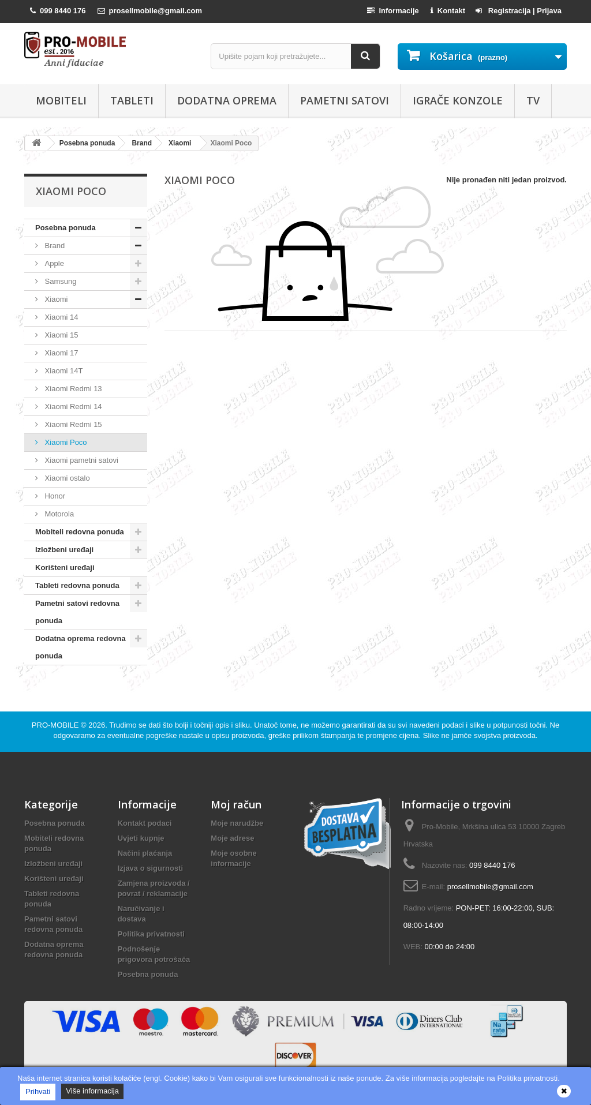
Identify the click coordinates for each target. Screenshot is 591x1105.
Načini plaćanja (145, 853)
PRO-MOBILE (56, 725)
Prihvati (37, 1091)
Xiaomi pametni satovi (80, 460)
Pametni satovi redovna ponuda (77, 612)
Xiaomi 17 (60, 353)
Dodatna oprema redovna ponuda (80, 647)
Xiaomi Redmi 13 (72, 388)
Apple (53, 263)
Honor (54, 496)
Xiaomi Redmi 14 (72, 406)
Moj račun (236, 804)
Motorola (58, 514)
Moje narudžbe (237, 823)
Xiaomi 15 (60, 335)
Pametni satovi (344, 100)
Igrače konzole (458, 100)
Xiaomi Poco (65, 442)
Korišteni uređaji (65, 567)
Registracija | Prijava (519, 10)
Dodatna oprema (226, 100)
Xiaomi (55, 299)
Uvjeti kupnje (141, 838)
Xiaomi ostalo (66, 478)
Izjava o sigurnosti (150, 868)
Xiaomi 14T (63, 370)
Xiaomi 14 (60, 317)
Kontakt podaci (145, 823)
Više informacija (92, 1091)
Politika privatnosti (151, 934)
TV (533, 100)
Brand (54, 245)
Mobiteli (61, 100)
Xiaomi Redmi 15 (72, 424)
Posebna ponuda (65, 227)
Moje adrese (232, 838)
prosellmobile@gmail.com (490, 886)
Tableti (132, 100)
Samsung (60, 281)
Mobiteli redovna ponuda (79, 531)
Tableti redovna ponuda (77, 585)
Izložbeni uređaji (64, 549)
